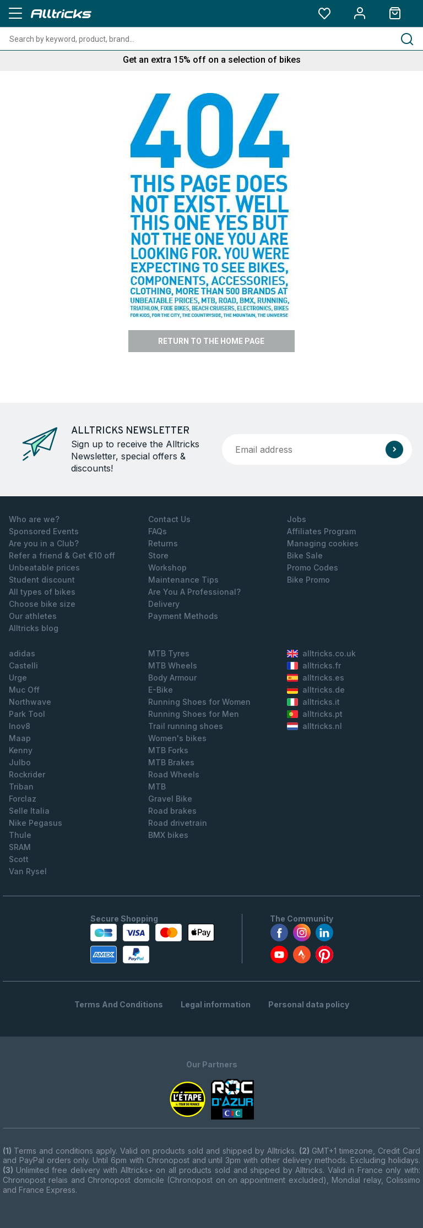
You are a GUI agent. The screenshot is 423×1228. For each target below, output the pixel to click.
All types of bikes (42, 591)
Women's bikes (177, 738)
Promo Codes (312, 567)
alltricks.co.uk (321, 653)
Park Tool (27, 714)
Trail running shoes (185, 726)
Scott (19, 859)
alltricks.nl (314, 726)
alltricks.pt (315, 714)
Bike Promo (308, 579)
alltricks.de (316, 689)
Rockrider (27, 774)
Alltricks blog (33, 628)
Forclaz (22, 798)
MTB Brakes (171, 762)
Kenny (20, 750)
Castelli (23, 665)
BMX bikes (168, 835)
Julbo (20, 762)
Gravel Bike (170, 798)
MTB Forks (168, 750)
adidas (22, 653)
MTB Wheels (172, 665)
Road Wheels (173, 774)
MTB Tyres (168, 653)
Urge (18, 677)
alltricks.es (315, 677)
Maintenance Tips (183, 579)
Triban (21, 786)
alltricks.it (313, 701)
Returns (163, 543)
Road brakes (172, 810)
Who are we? (34, 519)
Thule (20, 835)
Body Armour (172, 677)
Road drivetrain (177, 822)
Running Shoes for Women (199, 701)
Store (158, 555)
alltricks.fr (314, 665)
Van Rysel (28, 871)
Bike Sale (305, 555)
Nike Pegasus (35, 822)
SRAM (20, 847)
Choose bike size (42, 603)
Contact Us (169, 519)
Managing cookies (323, 543)
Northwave (30, 701)
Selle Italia (29, 810)
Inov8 (19, 726)
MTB (157, 786)
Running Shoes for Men (193, 714)
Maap (20, 738)
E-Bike (160, 689)
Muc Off (24, 689)
